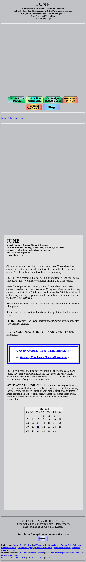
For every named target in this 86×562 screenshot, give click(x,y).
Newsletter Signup (26, 547)
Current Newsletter (43, 547)
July (10, 118)
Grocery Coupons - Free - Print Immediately (43, 350)
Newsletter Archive (62, 547)
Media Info (21, 558)
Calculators (54, 545)
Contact (48, 558)
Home (15, 545)
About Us (40, 558)
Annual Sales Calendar (71, 545)
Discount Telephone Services (31, 552)
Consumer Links (8, 547)
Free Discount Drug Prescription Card (62, 552)
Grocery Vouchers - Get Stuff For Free (43, 357)
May (3, 118)
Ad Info (30, 558)
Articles (28, 545)
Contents (18, 118)
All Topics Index (40, 545)
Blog (22, 545)
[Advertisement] (42, 59)
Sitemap (57, 558)
